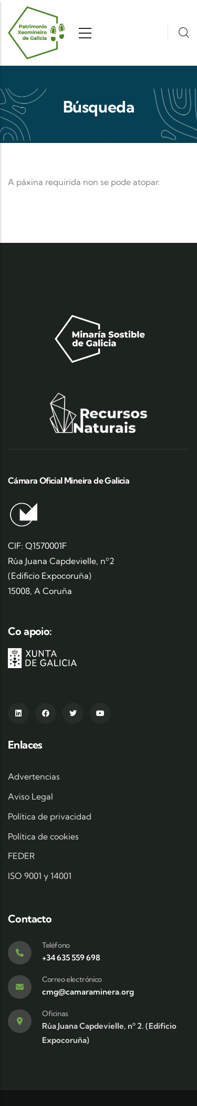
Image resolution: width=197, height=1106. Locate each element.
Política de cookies (43, 836)
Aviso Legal (30, 796)
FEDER (21, 856)
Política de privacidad (49, 816)
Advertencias (34, 776)
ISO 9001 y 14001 (39, 876)
